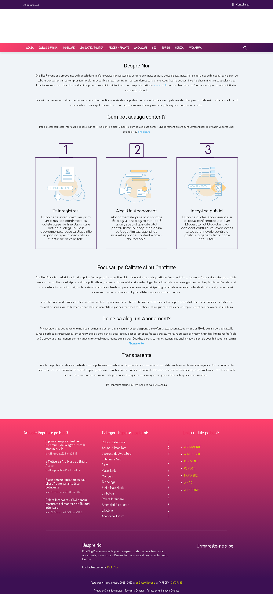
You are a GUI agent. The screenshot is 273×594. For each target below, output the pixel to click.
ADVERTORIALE (193, 454)
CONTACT (189, 468)
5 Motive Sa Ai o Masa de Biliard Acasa (66, 463)
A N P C (188, 482)
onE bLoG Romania (146, 582)
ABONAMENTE (192, 447)
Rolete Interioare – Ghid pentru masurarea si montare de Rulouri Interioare (67, 503)
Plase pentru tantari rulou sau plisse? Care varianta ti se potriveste (66, 483)
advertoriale (160, 85)
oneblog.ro (144, 131)
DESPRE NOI (191, 461)
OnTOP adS (176, 582)
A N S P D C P (191, 490)
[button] (244, 47)
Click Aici (112, 567)
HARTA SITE (191, 475)
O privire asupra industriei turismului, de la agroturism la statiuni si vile (65, 445)
